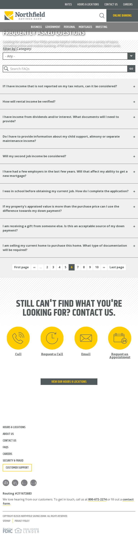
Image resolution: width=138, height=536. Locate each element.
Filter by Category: (17, 49)
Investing (101, 27)
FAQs (5, 447)
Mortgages (85, 27)
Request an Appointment (119, 355)
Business (36, 27)
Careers (128, 4)
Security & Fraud (13, 460)
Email (86, 354)
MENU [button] (5, 25)
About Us (8, 434)
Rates (68, 4)
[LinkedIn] (15, 483)
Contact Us (111, 4)
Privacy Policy (22, 521)
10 (98, 267)
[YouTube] (33, 483)
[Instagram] (24, 483)
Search (102, 15)
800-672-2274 (97, 499)
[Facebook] (6, 483)
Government (52, 27)
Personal (69, 27)
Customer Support (17, 467)
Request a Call (52, 354)
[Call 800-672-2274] (18, 341)
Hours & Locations (88, 4)
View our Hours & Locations (69, 381)
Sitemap (6, 521)
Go (131, 68)
